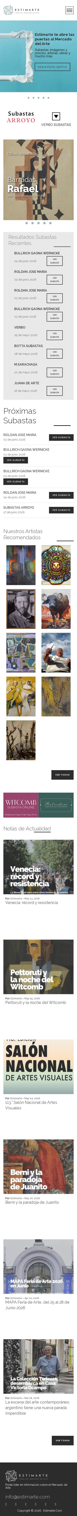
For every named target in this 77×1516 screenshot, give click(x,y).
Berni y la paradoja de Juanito (32, 1218)
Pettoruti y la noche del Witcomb (35, 1018)
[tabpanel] (38, 56)
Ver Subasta (61, 437)
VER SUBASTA (54, 261)
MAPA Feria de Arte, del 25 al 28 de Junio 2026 (37, 1321)
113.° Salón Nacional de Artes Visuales (31, 1121)
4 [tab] (43, 98)
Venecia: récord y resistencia (31, 918)
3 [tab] (38, 98)
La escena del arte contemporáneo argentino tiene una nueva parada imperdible (37, 1424)
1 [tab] (29, 98)
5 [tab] (48, 98)
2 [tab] (34, 98)
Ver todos (62, 775)
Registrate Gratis (42, 67)
